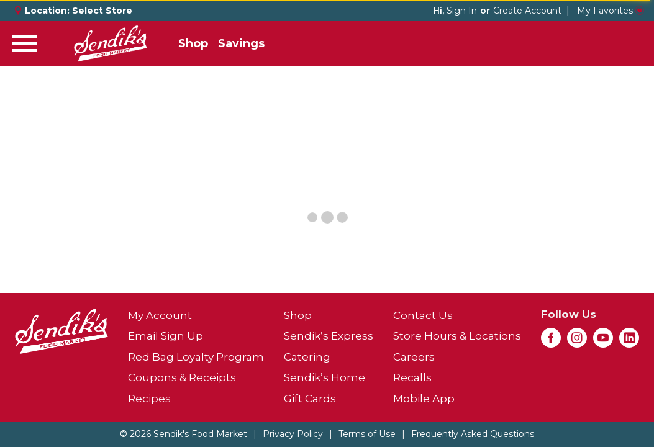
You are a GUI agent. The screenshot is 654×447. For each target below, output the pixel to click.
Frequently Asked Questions (472, 434)
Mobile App (424, 398)
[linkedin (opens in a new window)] (629, 341)
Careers (414, 357)
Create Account (527, 10)
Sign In (462, 10)
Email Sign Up (165, 336)
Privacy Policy (293, 434)
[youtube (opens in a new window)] (603, 341)
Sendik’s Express (328, 336)
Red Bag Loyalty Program (196, 357)
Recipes (149, 398)
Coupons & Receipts (182, 377)
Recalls (412, 377)
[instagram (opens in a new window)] (577, 341)
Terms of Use (367, 434)
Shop (193, 43)
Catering (307, 357)
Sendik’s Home (324, 377)
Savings (241, 43)
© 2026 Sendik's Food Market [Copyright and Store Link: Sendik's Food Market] (183, 434)
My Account (160, 315)
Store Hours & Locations (457, 336)
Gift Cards (310, 398)
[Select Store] (103, 10)
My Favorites (610, 10)
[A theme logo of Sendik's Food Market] (110, 43)
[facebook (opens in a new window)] (551, 341)
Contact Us (423, 315)
